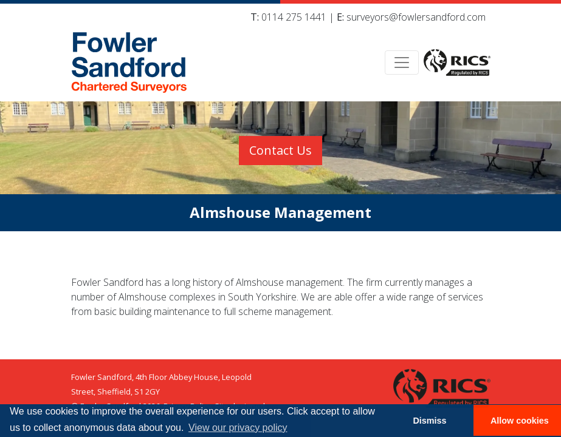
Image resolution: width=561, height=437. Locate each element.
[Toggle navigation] (402, 62)
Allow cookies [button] (519, 420)
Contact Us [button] (280, 150)
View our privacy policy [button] (237, 427)
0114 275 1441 (293, 17)
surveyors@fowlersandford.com (416, 17)
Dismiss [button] (429, 420)
